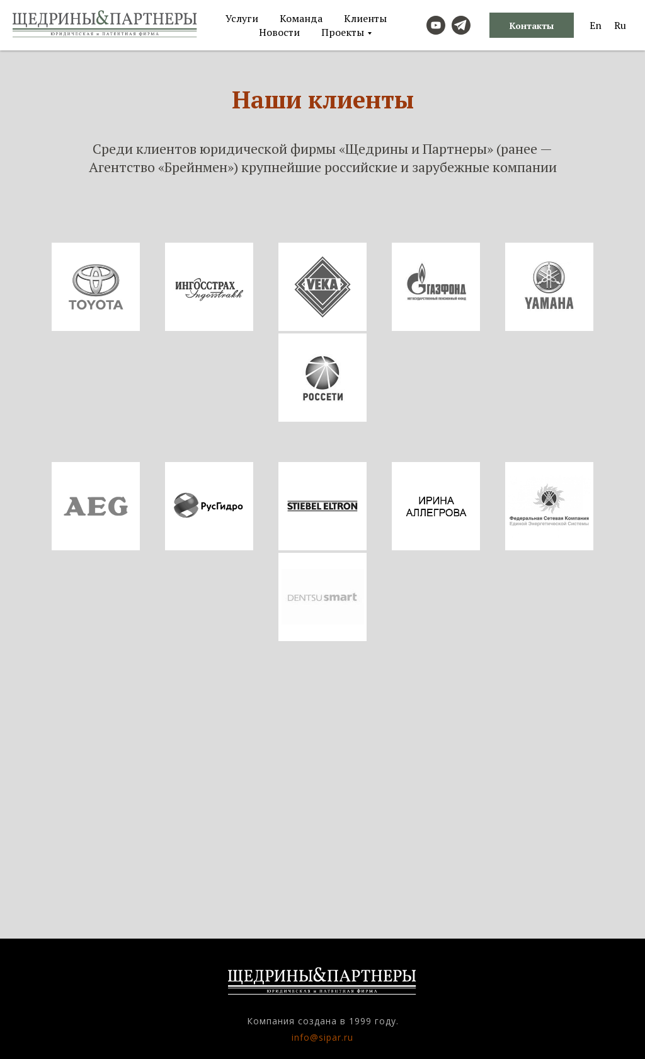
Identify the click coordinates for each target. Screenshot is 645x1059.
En (596, 25)
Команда (301, 18)
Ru (620, 25)
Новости (279, 32)
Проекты (342, 32)
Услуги (241, 18)
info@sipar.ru (322, 1037)
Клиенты (365, 18)
